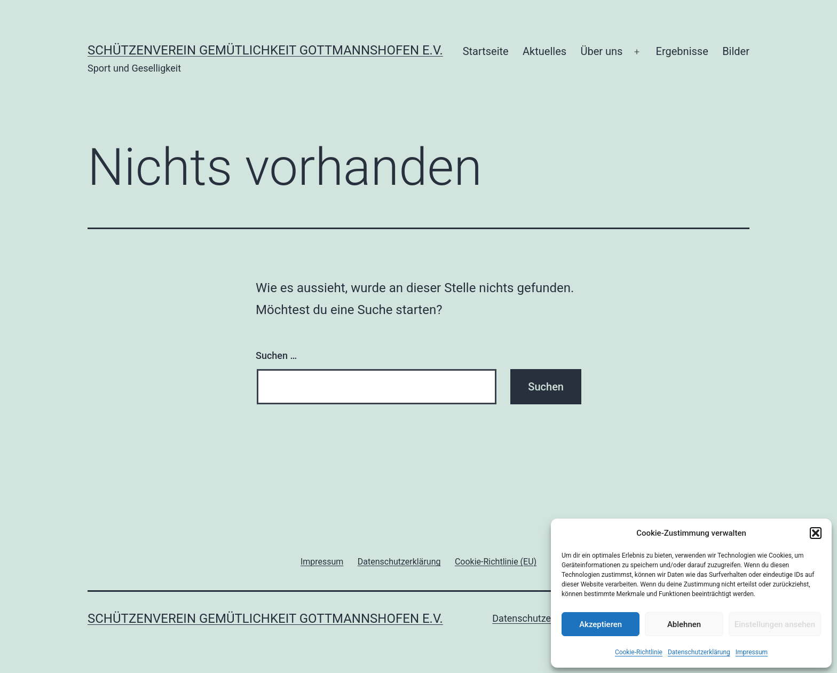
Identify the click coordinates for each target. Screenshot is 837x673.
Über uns (601, 51)
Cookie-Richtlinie (638, 652)
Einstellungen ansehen (775, 624)
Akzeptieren (600, 624)
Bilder (735, 51)
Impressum (752, 652)
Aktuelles (544, 51)
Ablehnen (684, 624)
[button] (815, 533)
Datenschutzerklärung (699, 652)
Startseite (486, 51)
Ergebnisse (682, 51)
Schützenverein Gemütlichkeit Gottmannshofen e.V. (265, 50)
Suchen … (276, 355)
